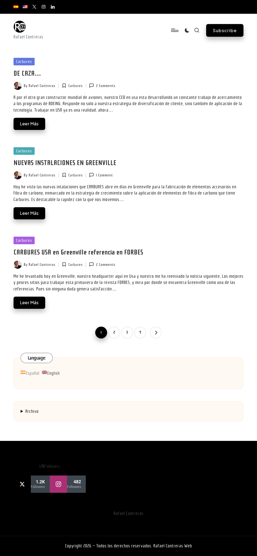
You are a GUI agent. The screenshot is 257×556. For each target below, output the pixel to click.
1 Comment (101, 175)
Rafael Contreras (128, 513)
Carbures (24, 61)
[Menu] (174, 30)
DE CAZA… (27, 73)
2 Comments (102, 85)
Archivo (32, 411)
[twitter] (32, 484)
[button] (224, 30)
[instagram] (68, 484)
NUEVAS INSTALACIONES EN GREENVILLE (65, 163)
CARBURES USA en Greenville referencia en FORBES (78, 252)
